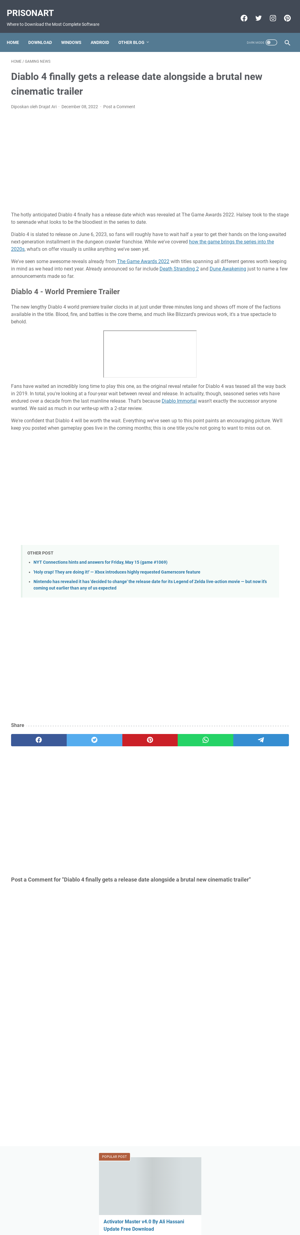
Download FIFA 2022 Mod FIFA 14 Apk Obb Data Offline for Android (251, 449)
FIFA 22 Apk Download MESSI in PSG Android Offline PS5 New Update (249, 405)
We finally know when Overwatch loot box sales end (250, 155)
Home (17, 32)
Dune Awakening (153, 285)
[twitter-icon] (253, 11)
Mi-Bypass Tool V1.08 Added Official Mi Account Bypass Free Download (251, 331)
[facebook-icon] (239, 11)
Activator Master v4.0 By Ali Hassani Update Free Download (253, 111)
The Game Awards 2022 (143, 270)
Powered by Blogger (139, 1225)
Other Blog (136, 32)
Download (44, 32)
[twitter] (66, 799)
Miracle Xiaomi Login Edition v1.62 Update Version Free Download (248, 500)
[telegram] (177, 799)
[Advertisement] (103, 155)
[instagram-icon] (267, 11)
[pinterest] (103, 799)
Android (104, 32)
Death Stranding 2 (104, 285)
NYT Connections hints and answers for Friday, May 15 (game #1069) (101, 607)
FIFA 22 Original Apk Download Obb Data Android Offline (245, 243)
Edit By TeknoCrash (178, 1225)
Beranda (150, 1212)
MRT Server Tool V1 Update (253, 368)
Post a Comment (119, 100)
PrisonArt (34, 6)
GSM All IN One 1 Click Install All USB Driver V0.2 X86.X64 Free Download (251, 199)
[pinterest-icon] (282, 11)
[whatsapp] (140, 799)
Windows (75, 32)
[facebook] (29, 799)
